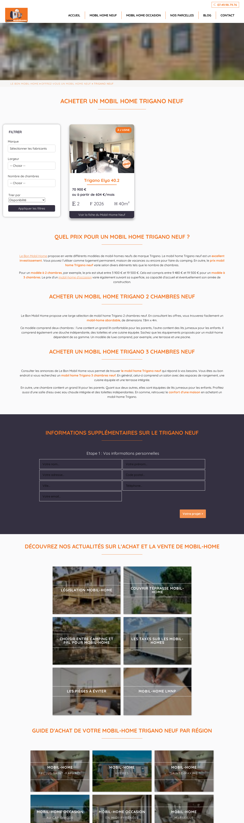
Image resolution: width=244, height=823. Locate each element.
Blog (207, 15)
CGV (209, 814)
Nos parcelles (182, 15)
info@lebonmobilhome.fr (92, 795)
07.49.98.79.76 (89, 786)
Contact (227, 15)
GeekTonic (75, 814)
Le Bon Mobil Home (33, 249)
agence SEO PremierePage (125, 814)
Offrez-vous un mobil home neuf (66, 83)
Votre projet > (193, 507)
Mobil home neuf (103, 15)
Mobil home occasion (143, 15)
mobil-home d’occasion (75, 270)
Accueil (74, 15)
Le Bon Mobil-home (24, 83)
